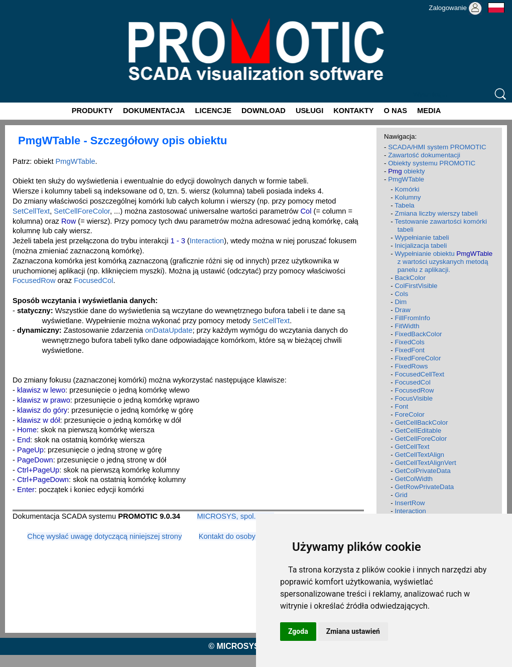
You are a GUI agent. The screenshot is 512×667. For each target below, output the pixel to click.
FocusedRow (34, 280)
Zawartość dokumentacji (424, 155)
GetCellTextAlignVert (425, 462)
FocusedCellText (419, 374)
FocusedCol (93, 280)
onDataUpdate (169, 330)
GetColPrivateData (422, 470)
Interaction (207, 241)
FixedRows (411, 366)
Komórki (407, 189)
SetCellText (31, 211)
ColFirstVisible (416, 286)
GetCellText (412, 446)
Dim (401, 302)
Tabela (404, 205)
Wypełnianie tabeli (422, 237)
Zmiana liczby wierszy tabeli (436, 213)
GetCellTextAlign (419, 454)
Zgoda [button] (298, 631)
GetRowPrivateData (424, 487)
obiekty (406, 171)
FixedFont (409, 350)
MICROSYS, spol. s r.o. (235, 516)
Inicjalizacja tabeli (421, 245)
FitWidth (407, 326)
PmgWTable (75, 161)
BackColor (410, 277)
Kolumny (408, 197)
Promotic (18, 3)
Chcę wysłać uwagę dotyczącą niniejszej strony (104, 536)
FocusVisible (413, 398)
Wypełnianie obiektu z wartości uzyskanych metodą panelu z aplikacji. (443, 261)
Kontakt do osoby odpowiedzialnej (254, 536)
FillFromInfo (412, 318)
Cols (401, 294)
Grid (401, 495)
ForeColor (409, 414)
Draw (402, 310)
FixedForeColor (418, 358)
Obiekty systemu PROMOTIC (431, 163)
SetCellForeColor (82, 211)
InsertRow (410, 503)
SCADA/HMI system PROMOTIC (437, 147)
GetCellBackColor (421, 422)
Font (401, 406)
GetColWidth (414, 479)
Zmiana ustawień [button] (353, 631)
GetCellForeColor (421, 438)
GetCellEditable (418, 430)
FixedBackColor (418, 334)
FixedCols (409, 342)
